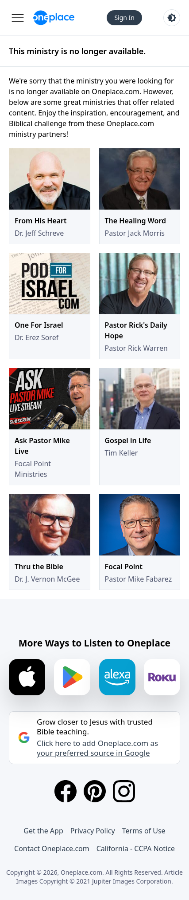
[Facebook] (65, 791)
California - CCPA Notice (135, 848)
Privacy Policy (92, 831)
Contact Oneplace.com (51, 848)
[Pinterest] (95, 791)
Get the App (43, 831)
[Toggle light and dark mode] (171, 17)
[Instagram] (124, 791)
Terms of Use (144, 831)
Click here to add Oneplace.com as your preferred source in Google (97, 748)
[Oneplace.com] (53, 17)
